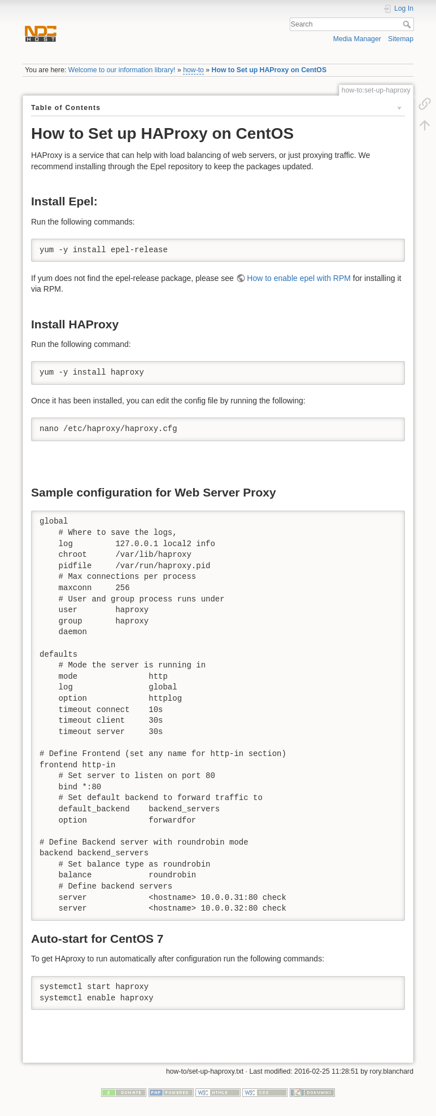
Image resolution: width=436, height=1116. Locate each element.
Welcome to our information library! (122, 70)
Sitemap (400, 39)
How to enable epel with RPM (299, 278)
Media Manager (357, 39)
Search (408, 24)
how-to (193, 70)
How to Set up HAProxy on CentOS (269, 70)
